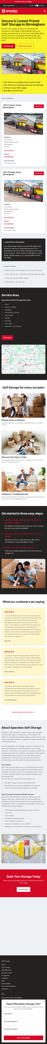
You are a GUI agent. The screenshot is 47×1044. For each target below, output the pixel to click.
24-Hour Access (7, 973)
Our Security (5, 975)
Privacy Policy (6, 983)
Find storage (23, 889)
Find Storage (8, 46)
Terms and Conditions (8, 986)
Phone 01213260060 (21, 5)
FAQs (3, 981)
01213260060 (9, 157)
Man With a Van (6, 970)
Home (3, 965)
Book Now (7, 338)
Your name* (8, 1013)
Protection (5, 989)
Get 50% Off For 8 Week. (23, 1)
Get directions (9, 150)
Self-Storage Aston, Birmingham (12, 173)
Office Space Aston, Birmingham (12, 106)
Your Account (6, 967)
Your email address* (11, 1021)
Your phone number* (11, 1029)
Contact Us (5, 978)
